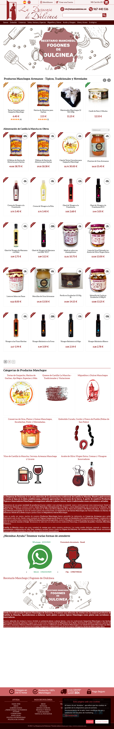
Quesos (5, 23)
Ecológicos (93, 23)
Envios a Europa (43, 708)
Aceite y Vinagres (69, 23)
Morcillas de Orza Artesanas (43, 296)
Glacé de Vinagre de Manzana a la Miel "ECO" (43, 251)
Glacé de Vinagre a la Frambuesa (71, 206)
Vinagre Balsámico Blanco (98, 341)
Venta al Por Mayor (43, 714)
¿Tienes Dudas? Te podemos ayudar (16, 710)
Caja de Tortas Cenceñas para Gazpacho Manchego (71, 161)
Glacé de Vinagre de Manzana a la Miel (16, 251)
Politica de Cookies (16, 719)
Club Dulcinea (43, 712)
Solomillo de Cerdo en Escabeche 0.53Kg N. (98, 296)
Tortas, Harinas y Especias (36, 23)
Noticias (43, 706)
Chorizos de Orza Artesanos (98, 161)
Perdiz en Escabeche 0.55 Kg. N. (71, 296)
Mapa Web (16, 704)
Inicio (16, 706)
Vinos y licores (82, 23)
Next (109, 80)
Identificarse (48, 2)
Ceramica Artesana (10, 27)
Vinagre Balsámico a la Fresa (43, 341)
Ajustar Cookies (102, 722)
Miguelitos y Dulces (54, 23)
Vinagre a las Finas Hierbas (16, 341)
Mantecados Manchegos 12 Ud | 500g (98, 111)
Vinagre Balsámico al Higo (71, 341)
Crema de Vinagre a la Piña (43, 206)
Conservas (22, 23)
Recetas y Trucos (43, 710)
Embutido (13, 23)
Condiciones (16, 713)
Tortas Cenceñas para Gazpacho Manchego (43, 111)
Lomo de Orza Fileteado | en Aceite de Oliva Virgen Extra (98, 251)
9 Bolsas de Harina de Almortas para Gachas (43, 161)
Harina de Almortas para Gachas (70, 111)
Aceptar (90, 722)
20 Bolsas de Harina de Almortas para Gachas (16, 161)
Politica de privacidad (16, 717)
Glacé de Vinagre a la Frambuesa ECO (98, 206)
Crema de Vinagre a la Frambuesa (16, 206)
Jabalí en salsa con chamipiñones (71, 251)
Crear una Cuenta (66, 2)
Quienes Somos (16, 708)
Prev (104, 80)
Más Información (71, 715)
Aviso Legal (16, 715)
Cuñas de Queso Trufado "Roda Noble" (15, 111)
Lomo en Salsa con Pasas (16, 296)
